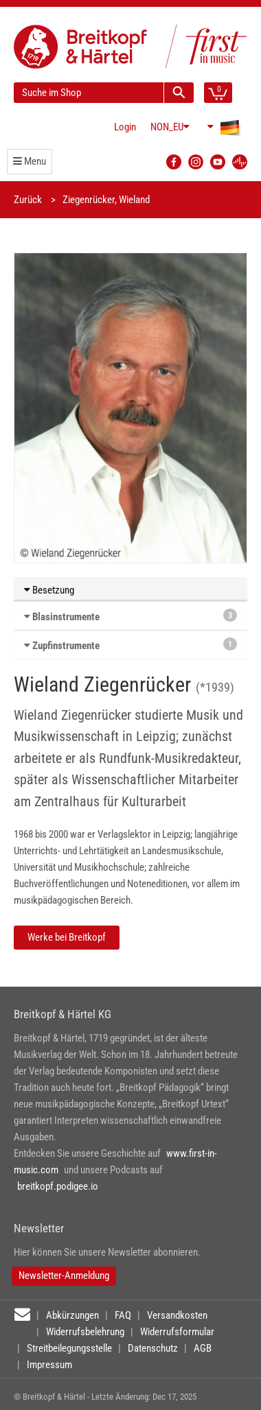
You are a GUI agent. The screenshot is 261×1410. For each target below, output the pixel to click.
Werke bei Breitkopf (66, 937)
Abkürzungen (72, 1315)
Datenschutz (153, 1348)
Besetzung (49, 590)
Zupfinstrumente (66, 645)
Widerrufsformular (177, 1332)
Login (125, 127)
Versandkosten (177, 1315)
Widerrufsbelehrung (85, 1332)
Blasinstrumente (66, 617)
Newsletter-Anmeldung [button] (64, 1275)
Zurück (28, 199)
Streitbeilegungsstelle (69, 1348)
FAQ (123, 1315)
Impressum (49, 1365)
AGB (203, 1348)
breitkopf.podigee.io (57, 1186)
